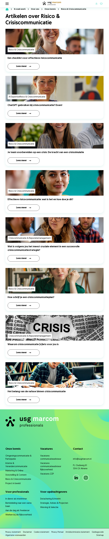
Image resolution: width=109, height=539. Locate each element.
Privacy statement (13, 532)
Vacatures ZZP (47, 474)
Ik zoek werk (20, 9)
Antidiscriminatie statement (78, 532)
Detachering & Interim (50, 499)
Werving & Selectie (49, 507)
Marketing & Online (14, 471)
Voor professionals (17, 492)
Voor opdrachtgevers (53, 492)
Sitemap (100, 535)
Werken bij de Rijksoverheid (18, 515)
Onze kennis (50, 9)
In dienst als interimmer (16, 499)
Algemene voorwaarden (15, 535)
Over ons (35, 9)
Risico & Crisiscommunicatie (18, 479)
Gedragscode (98, 532)
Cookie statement (41, 532)
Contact (78, 449)
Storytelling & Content (16, 475)
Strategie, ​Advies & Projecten (54, 503)
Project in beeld (13, 483)
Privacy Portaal (57, 532)
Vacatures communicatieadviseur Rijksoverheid (50, 466)
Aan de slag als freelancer (17, 511)
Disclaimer (27, 532)
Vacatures (46, 449)
